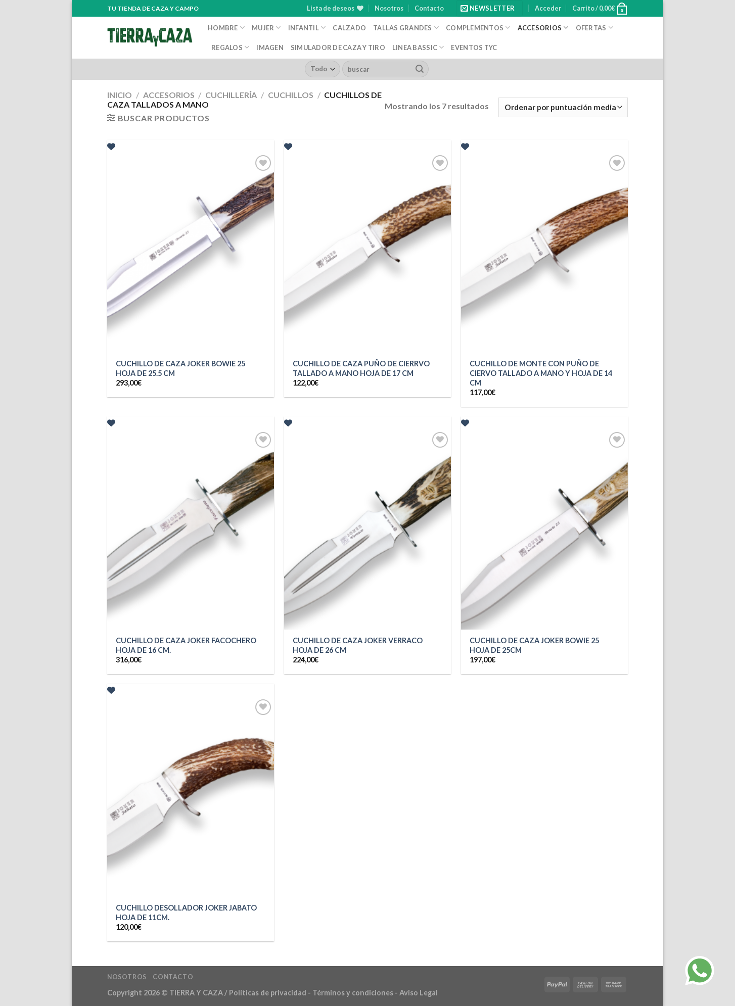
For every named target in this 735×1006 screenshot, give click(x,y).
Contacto (429, 8)
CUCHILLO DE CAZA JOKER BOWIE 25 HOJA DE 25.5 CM (180, 368)
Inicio (119, 95)
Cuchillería (231, 95)
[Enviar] (419, 69)
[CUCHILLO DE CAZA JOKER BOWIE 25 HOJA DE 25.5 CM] (190, 253)
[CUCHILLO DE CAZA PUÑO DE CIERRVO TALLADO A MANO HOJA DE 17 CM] (367, 253)
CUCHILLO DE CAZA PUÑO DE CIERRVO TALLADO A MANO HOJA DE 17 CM (361, 368)
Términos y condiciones (353, 992)
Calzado (349, 28)
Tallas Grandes (406, 27)
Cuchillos (290, 95)
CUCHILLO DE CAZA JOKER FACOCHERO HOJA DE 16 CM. (186, 645)
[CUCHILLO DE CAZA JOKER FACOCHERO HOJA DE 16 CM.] (190, 529)
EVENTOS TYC (474, 47)
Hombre (226, 27)
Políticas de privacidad (267, 992)
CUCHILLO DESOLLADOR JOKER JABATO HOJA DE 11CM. (186, 912)
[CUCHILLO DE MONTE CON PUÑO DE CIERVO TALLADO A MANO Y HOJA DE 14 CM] (544, 253)
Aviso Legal (418, 992)
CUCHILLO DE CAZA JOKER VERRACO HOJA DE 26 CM (358, 645)
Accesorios (543, 27)
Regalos (230, 47)
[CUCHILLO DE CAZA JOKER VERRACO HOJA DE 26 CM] (367, 529)
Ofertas (594, 27)
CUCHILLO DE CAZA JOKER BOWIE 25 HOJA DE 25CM (534, 645)
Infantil (307, 27)
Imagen (270, 47)
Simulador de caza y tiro (338, 47)
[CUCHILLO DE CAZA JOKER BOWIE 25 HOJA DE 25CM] (544, 529)
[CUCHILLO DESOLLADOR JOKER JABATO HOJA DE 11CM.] (190, 797)
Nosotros (389, 8)
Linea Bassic (418, 47)
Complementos (478, 27)
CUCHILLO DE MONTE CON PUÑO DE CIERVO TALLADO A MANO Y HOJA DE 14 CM (541, 373)
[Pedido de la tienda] (563, 107)
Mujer (266, 27)
